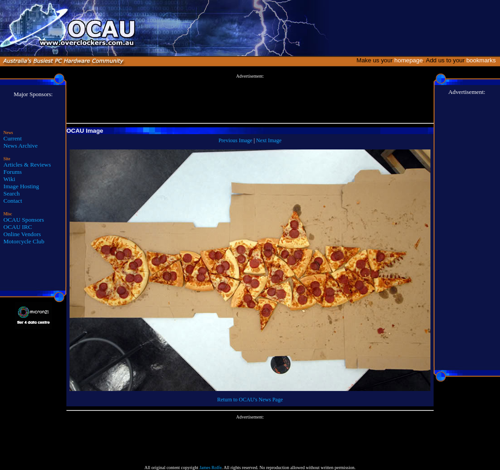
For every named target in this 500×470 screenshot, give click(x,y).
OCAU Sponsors (24, 219)
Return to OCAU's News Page (250, 399)
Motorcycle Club (24, 241)
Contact (13, 200)
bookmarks (482, 60)
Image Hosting (21, 186)
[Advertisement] (250, 99)
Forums (13, 171)
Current (13, 138)
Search (12, 193)
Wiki (9, 179)
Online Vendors (22, 234)
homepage (408, 60)
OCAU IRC (18, 226)
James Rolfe (210, 467)
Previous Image (235, 140)
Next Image (268, 140)
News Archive (21, 145)
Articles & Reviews (27, 164)
